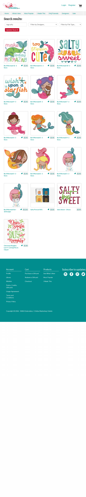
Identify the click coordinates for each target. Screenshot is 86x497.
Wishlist (6, 462)
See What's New (46, 454)
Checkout (25, 462)
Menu (6, 13)
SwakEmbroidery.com (19, 6)
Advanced (78, 13)
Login (63, 5)
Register (71, 5)
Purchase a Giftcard (28, 454)
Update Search (43, 37)
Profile (5, 454)
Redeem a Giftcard (28, 458)
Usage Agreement (9, 472)
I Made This (44, 462)
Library (5, 458)
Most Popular (44, 458)
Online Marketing (37, 492)
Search (70, 13)
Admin (47, 492)
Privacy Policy (7, 482)
